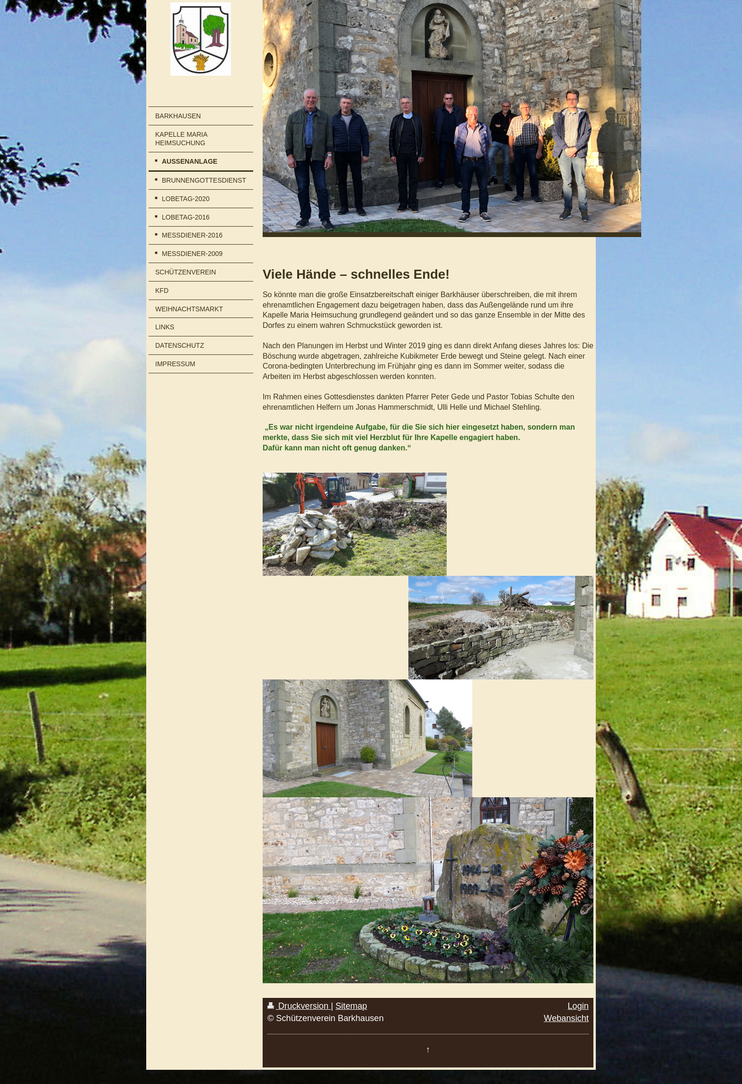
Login (578, 1006)
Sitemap (351, 1006)
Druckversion (299, 1006)
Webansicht (566, 1018)
